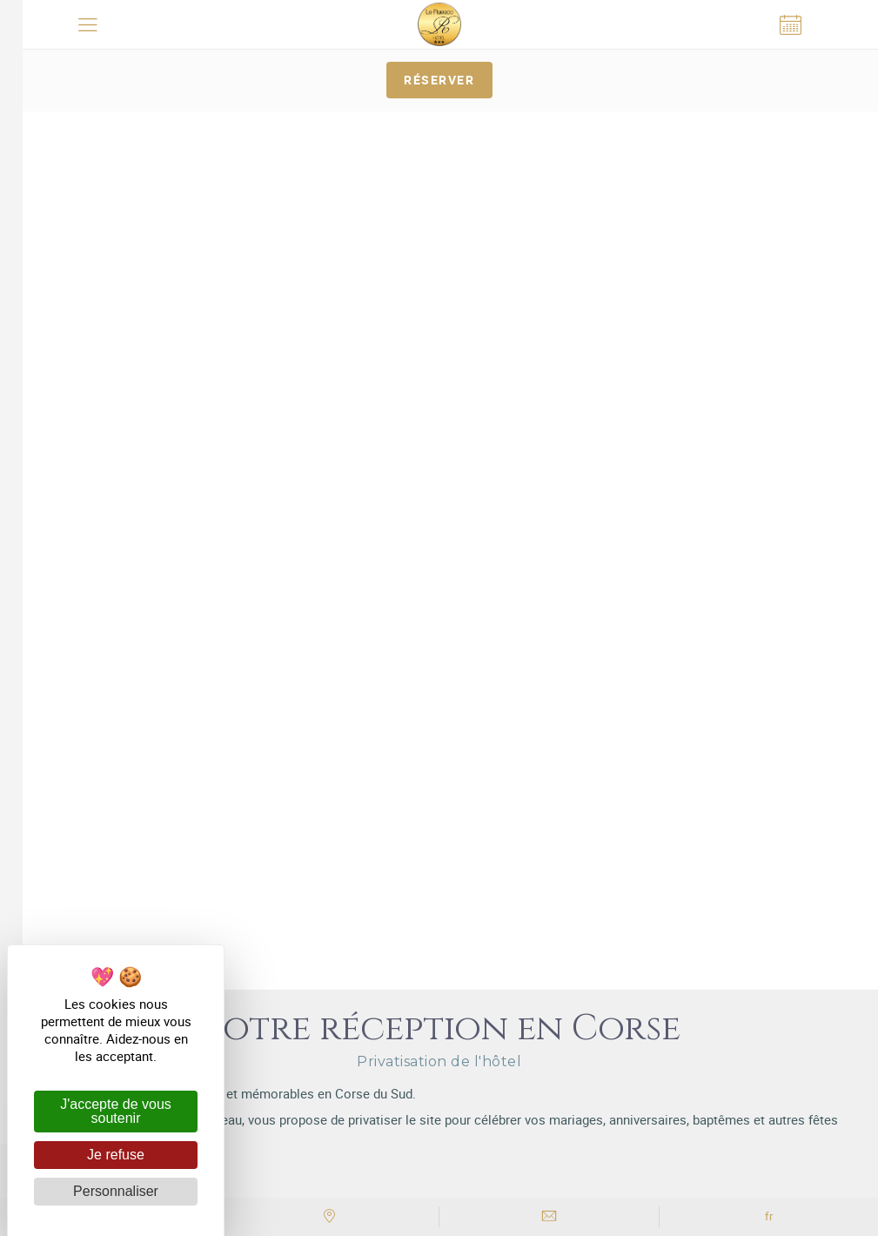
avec (439, 1020)
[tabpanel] (439, 111)
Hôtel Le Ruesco (452, 642)
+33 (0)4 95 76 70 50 (439, 726)
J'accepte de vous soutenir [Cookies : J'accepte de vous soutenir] (115, 1111)
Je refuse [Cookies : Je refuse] (115, 1154)
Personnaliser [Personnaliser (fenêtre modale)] (115, 1191)
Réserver (439, 79)
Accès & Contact (439, 752)
